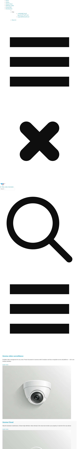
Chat (13, 12)
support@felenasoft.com (23, 16)
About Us (14, 20)
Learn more (5, 364)
